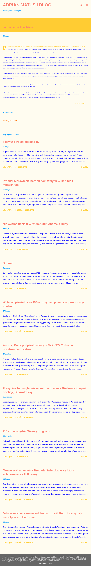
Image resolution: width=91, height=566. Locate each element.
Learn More (43, 564)
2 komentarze (22, 249)
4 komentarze (22, 457)
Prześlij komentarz (10, 121)
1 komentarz (21, 167)
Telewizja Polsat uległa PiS (21, 141)
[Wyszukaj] (81, 4)
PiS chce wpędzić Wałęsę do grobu (26, 431)
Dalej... (84, 167)
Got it (51, 564)
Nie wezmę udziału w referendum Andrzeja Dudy (35, 224)
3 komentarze (22, 374)
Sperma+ (9, 263)
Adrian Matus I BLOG (27, 5)
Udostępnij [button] (80, 103)
